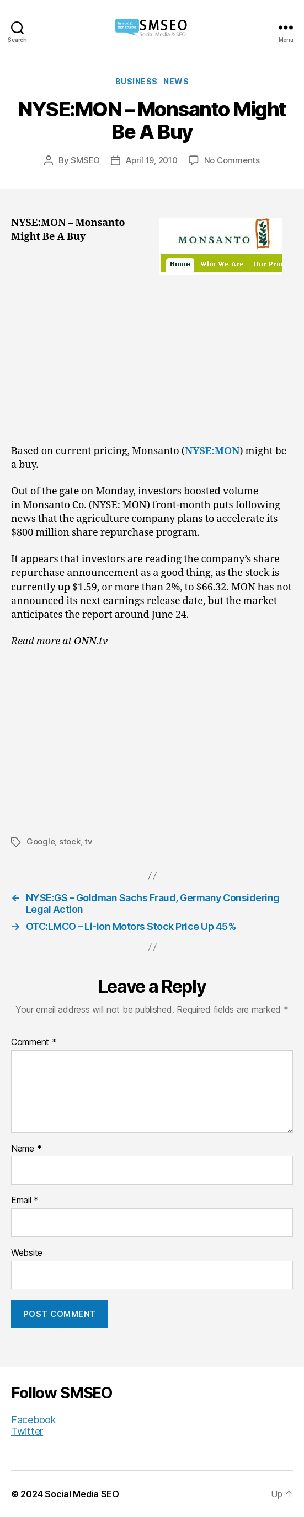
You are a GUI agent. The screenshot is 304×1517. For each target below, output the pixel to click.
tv (88, 841)
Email (25, 1201)
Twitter (27, 1431)
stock (70, 841)
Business (136, 81)
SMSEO (85, 160)
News (176, 81)
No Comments (232, 160)
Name (26, 1149)
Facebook (33, 1419)
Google (40, 841)
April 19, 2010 (151, 160)
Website (26, 1253)
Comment (34, 1042)
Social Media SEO (82, 1493)
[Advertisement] (152, 363)
